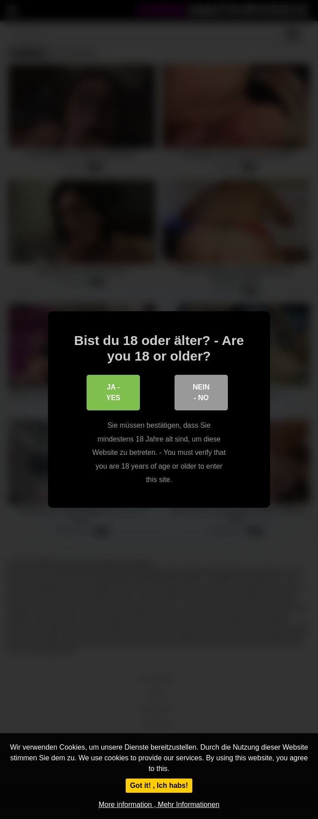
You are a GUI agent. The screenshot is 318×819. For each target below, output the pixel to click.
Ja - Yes (113, 392)
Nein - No (201, 392)
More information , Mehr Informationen (159, 804)
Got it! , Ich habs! (159, 785)
